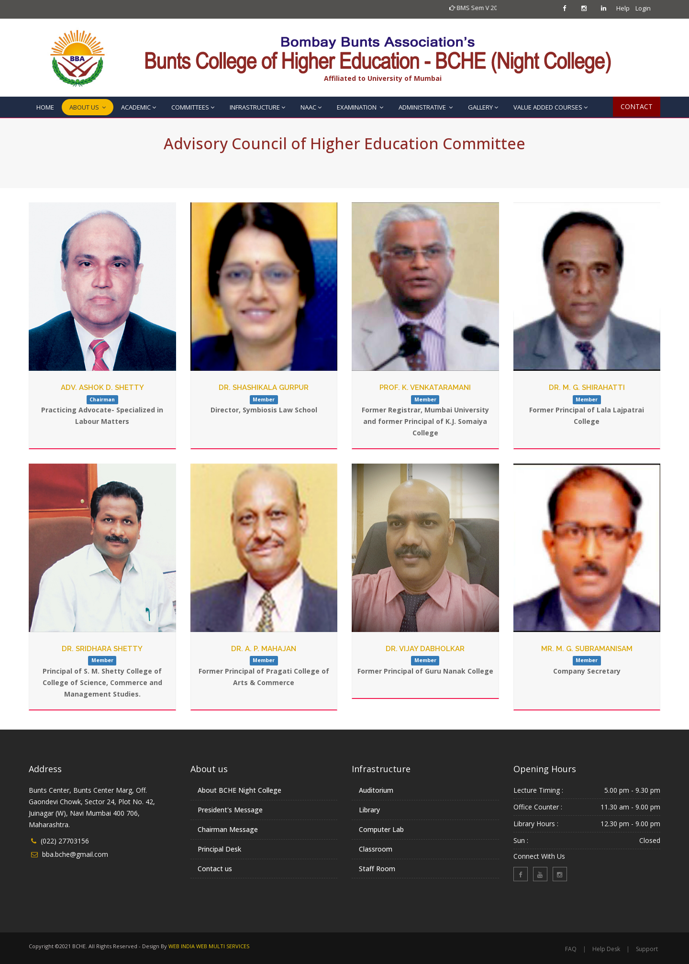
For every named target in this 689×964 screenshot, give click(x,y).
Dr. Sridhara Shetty (102, 648)
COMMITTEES (192, 107)
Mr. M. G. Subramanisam (587, 648)
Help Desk (623, 9)
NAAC (311, 107)
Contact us (215, 868)
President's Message (230, 809)
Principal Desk (219, 848)
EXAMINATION (360, 107)
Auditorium (376, 790)
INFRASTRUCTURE (257, 107)
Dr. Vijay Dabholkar (425, 648)
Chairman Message (228, 829)
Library (369, 809)
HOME (45, 107)
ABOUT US (87, 107)
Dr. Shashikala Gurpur (264, 387)
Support (647, 949)
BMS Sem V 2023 (493, 7)
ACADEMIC (138, 107)
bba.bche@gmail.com (75, 854)
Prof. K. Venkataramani (425, 387)
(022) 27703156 (65, 840)
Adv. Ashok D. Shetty (102, 387)
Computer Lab (381, 829)
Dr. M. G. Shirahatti (587, 387)
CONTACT (637, 106)
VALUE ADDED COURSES (550, 107)
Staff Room (377, 868)
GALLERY (483, 107)
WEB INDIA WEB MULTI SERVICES (208, 946)
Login (642, 8)
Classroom (375, 848)
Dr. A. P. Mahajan (263, 648)
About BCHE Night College (239, 790)
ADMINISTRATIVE (426, 107)
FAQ (571, 949)
